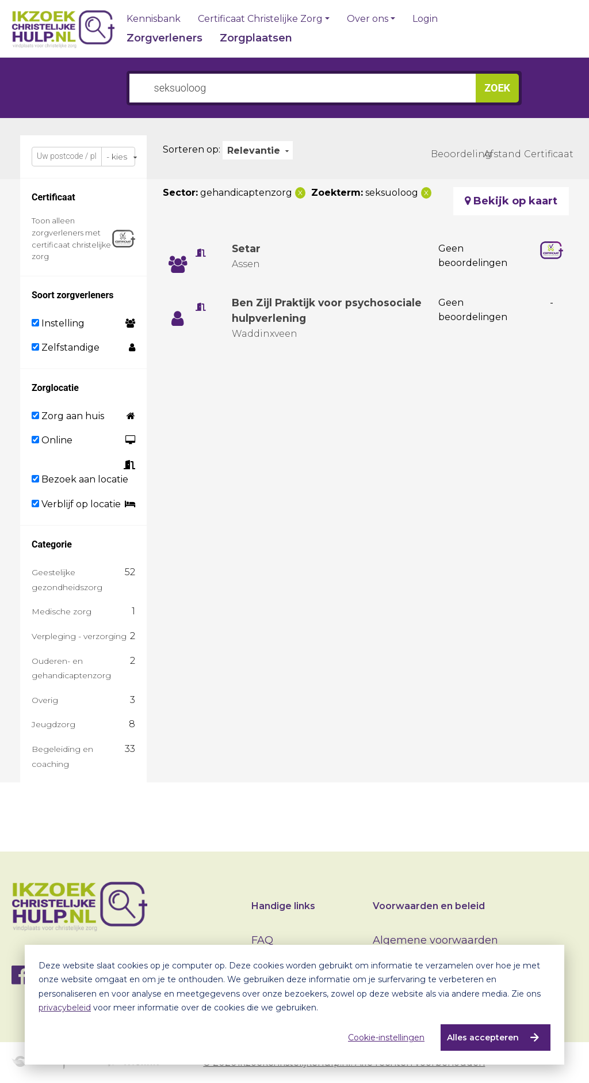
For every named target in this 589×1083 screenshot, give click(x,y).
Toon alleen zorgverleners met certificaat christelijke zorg (71, 238)
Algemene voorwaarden (435, 940)
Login (425, 19)
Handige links (283, 905)
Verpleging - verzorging (79, 636)
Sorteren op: (191, 149)
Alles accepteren (482, 1037)
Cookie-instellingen (385, 1037)
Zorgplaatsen (256, 38)
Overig (45, 700)
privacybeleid (65, 1007)
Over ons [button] (367, 19)
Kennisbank (154, 19)
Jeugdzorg (53, 724)
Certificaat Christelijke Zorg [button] (260, 19)
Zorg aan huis (68, 416)
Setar (246, 248)
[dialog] (294, 1005)
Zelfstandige (66, 347)
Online (52, 440)
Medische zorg (61, 611)
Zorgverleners (164, 38)
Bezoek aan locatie (80, 479)
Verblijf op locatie (76, 504)
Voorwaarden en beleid (429, 905)
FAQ (262, 940)
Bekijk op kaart (511, 201)
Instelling (58, 323)
